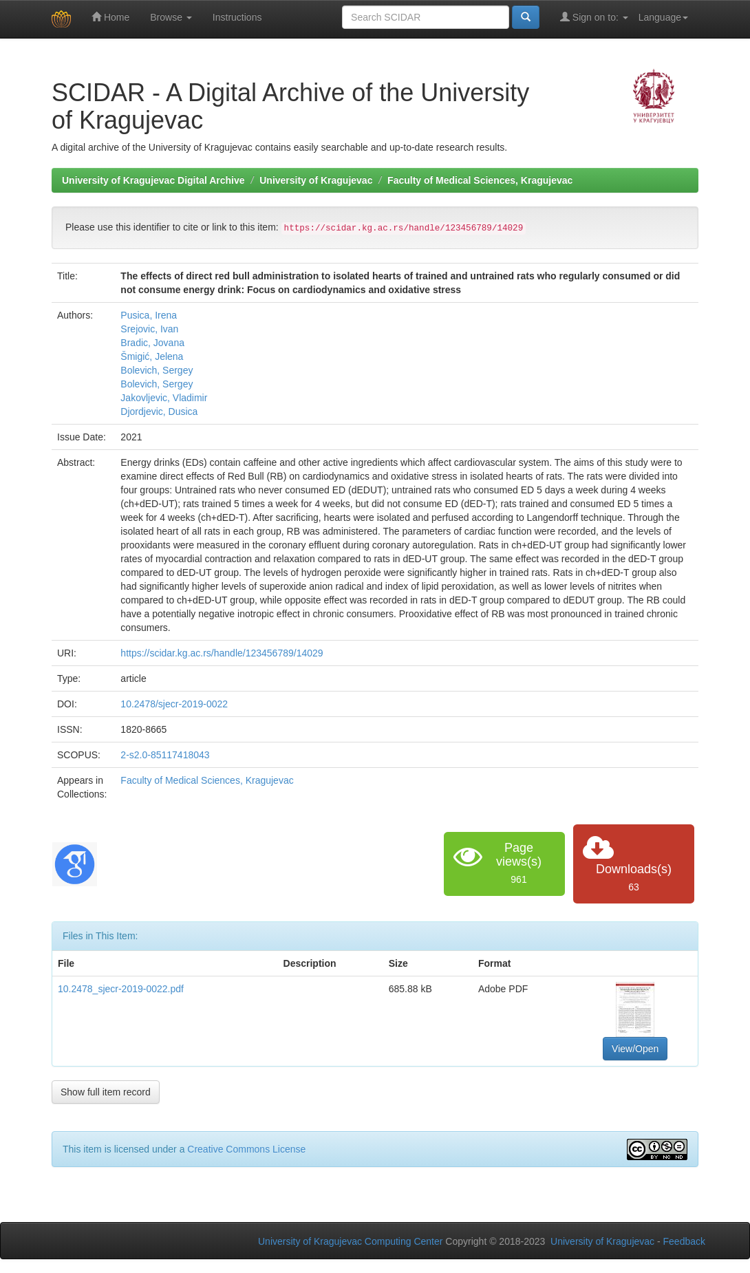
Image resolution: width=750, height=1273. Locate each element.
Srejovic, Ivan (149, 328)
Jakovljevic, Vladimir (163, 397)
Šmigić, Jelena (151, 356)
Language (663, 17)
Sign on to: (594, 17)
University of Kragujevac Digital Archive (153, 180)
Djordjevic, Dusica (158, 411)
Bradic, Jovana (152, 342)
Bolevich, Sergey (156, 370)
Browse (171, 17)
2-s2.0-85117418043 (164, 754)
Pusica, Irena (148, 315)
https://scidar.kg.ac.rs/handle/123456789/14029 (221, 653)
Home (110, 17)
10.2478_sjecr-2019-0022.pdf (121, 988)
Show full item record (106, 1092)
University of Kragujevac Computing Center (350, 1241)
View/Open (635, 1048)
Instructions (237, 17)
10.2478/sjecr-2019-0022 (174, 703)
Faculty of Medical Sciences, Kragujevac (479, 180)
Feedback (684, 1241)
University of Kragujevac (315, 180)
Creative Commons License (246, 1149)
